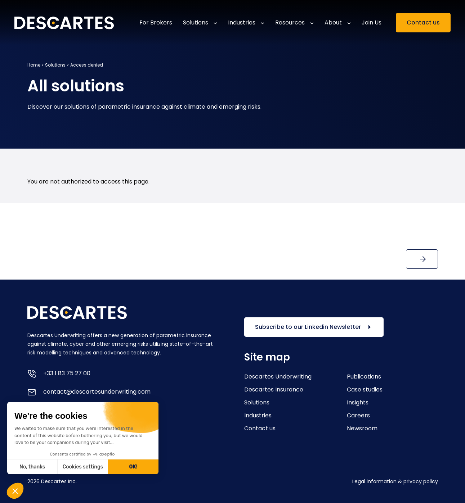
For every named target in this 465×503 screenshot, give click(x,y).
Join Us (371, 22)
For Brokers (155, 22)
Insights (357, 402)
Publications (364, 376)
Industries (241, 22)
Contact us (423, 22)
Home (33, 65)
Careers (358, 415)
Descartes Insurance (273, 389)
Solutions (195, 22)
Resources (290, 22)
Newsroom (362, 428)
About (333, 22)
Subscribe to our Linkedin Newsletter (314, 327)
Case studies (365, 389)
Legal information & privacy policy (395, 481)
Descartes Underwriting (278, 376)
